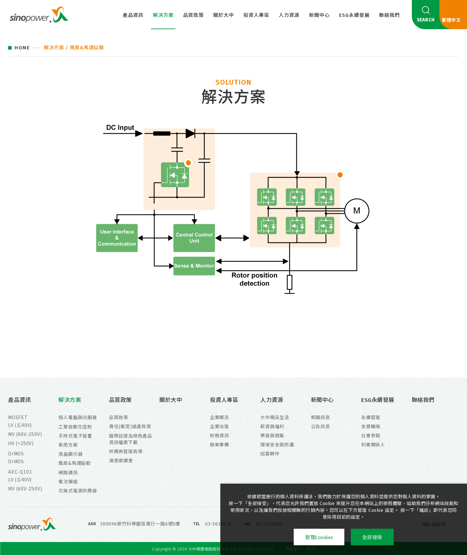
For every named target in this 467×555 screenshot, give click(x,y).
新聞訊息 (320, 417)
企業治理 (219, 426)
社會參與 (370, 435)
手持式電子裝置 (75, 435)
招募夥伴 (269, 453)
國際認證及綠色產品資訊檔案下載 (130, 438)
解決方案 (163, 15)
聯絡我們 (389, 15)
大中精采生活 (274, 417)
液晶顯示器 (70, 454)
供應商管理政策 (126, 451)
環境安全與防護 (277, 444)
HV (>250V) (21, 443)
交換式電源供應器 (77, 490)
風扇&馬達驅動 (74, 463)
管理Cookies (319, 537)
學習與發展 (272, 435)
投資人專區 (256, 15)
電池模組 (68, 481)
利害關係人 (373, 444)
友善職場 (370, 426)
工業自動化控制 (75, 426)
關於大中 (223, 15)
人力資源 (289, 15)
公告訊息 (320, 426)
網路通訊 (68, 472)
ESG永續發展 (354, 15)
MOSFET (18, 417)
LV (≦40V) (20, 425)
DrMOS (16, 453)
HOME (22, 47)
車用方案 (68, 444)
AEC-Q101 (20, 471)
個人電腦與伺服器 (77, 417)
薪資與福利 (272, 426)
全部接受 (372, 537)
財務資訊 (219, 435)
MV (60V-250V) (25, 434)
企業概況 (219, 417)
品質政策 (193, 15)
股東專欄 (219, 444)
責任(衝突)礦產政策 (130, 426)
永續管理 (370, 417)
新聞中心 (319, 15)
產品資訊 (133, 15)
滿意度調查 (121, 460)
